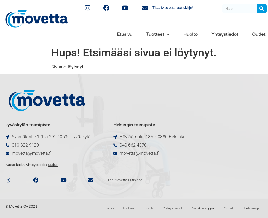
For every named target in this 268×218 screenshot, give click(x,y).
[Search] (262, 8)
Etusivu (124, 34)
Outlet (258, 34)
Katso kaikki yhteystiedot (32, 165)
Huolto (190, 34)
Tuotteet (158, 34)
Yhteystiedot (224, 34)
